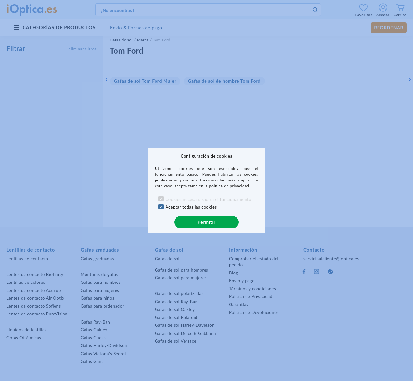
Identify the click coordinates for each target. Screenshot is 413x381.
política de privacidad (229, 185)
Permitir (206, 222)
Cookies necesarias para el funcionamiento (209, 199)
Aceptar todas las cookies (191, 207)
